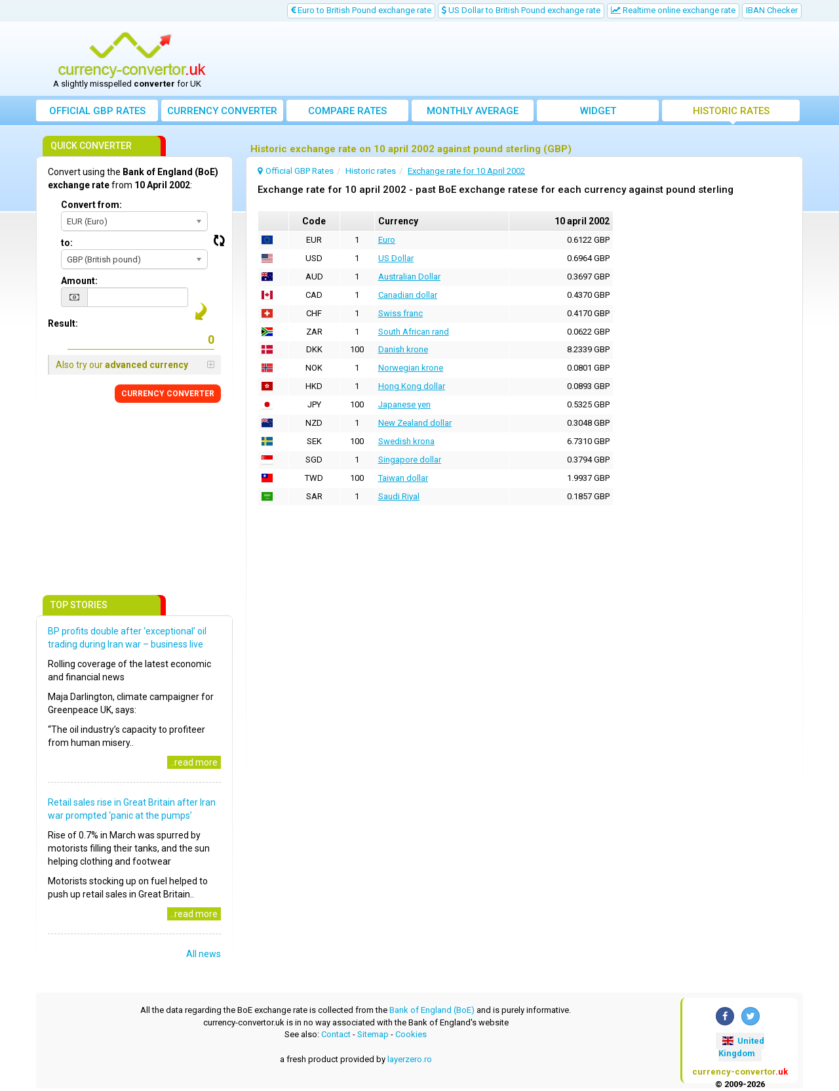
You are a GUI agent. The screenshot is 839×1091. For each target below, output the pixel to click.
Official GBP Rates (97, 111)
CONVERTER (167, 393)
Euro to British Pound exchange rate (361, 10)
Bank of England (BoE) (432, 1010)
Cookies (411, 1034)
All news (203, 954)
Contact (336, 1034)
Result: (63, 323)
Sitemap (373, 1034)
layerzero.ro (409, 1059)
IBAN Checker (772, 10)
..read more (194, 762)
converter (222, 111)
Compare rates (347, 111)
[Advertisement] (516, 59)
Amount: (79, 281)
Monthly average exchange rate (472, 113)
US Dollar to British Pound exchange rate (521, 10)
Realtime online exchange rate (673, 10)
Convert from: (91, 204)
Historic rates (731, 111)
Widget (598, 111)
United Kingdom (741, 1047)
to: (67, 242)
